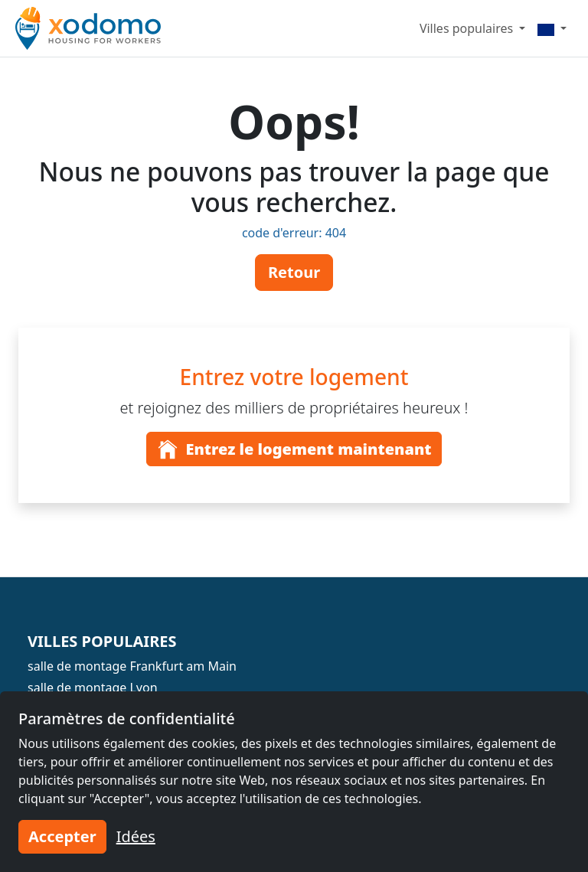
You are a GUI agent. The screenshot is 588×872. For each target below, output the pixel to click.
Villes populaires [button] (468, 28)
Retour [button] (294, 272)
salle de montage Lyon (93, 687)
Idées (135, 836)
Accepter (62, 836)
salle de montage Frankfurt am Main (132, 666)
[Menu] (552, 28)
